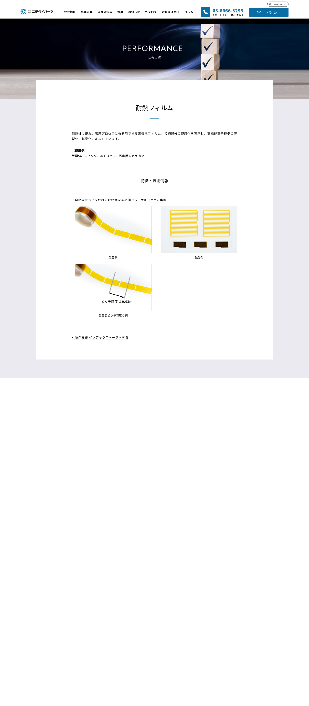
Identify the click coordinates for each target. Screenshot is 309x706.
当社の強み (105, 12)
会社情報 (70, 12)
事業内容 (86, 12)
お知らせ (134, 12)
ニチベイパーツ (37, 12)
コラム (188, 12)
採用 (120, 12)
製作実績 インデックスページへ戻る (102, 341)
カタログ (151, 12)
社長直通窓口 (170, 12)
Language (278, 4)
